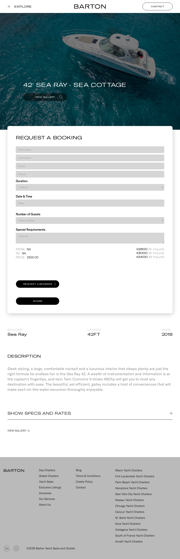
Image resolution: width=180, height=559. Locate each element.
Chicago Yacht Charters (130, 506)
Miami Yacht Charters (128, 470)
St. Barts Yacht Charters (130, 518)
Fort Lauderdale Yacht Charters (134, 476)
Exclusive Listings (50, 487)
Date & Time (24, 196)
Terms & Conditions (88, 476)
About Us (45, 504)
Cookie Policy (84, 481)
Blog (78, 470)
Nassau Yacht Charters (129, 500)
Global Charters (48, 476)
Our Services (47, 499)
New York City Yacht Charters (133, 494)
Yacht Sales (46, 481)
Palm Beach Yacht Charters (132, 482)
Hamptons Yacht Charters (131, 488)
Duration (21, 181)
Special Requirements (30, 229)
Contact (81, 487)
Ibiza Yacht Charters (127, 523)
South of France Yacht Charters (134, 535)
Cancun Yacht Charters (129, 512)
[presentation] (44, 271)
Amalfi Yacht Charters (129, 541)
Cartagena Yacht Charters (131, 529)
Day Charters (47, 470)
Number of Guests (28, 214)
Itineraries (45, 493)
